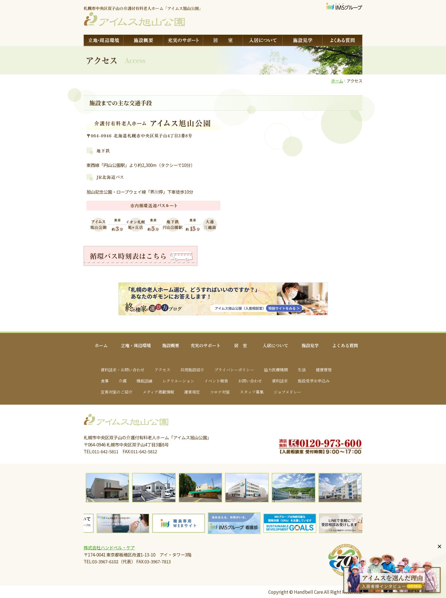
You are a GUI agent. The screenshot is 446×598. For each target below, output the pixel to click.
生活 (302, 370)
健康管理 (324, 370)
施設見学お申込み (314, 381)
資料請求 (280, 381)
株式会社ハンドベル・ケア (109, 547)
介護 (123, 381)
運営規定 (192, 392)
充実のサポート (205, 345)
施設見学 (310, 345)
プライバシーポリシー (234, 370)
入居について (275, 345)
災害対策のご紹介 (117, 392)
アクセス (162, 370)
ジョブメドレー (287, 392)
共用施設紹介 (192, 370)
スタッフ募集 (252, 392)
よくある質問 (345, 345)
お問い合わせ (250, 381)
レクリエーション (178, 381)
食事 (105, 381)
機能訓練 (144, 381)
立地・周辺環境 (136, 345)
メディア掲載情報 (158, 392)
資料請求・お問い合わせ (122, 370)
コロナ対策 (220, 392)
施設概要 (170, 345)
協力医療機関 (276, 370)
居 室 (240, 345)
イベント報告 (216, 381)
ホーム (337, 81)
